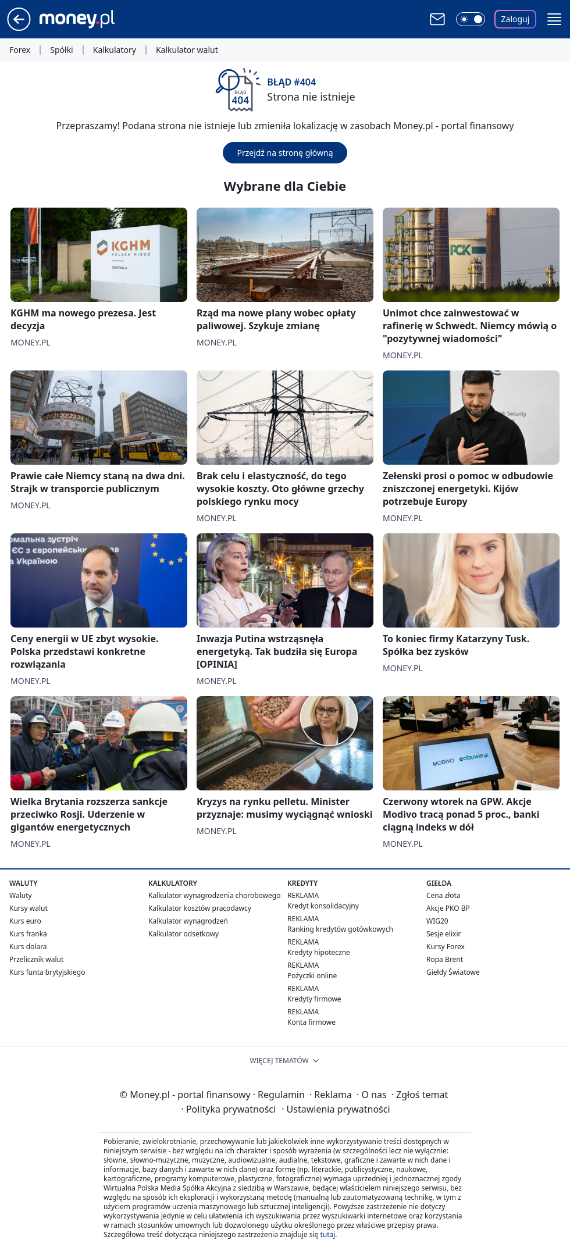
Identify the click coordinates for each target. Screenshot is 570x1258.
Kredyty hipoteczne (318, 952)
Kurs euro (25, 921)
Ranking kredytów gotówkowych (340, 929)
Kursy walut (28, 908)
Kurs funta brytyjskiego (47, 972)
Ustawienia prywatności (336, 1109)
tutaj (327, 1234)
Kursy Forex (445, 946)
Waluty (20, 895)
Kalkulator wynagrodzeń (188, 921)
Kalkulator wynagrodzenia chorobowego (214, 895)
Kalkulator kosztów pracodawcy (199, 908)
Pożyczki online (312, 976)
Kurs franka (28, 934)
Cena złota (443, 895)
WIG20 (437, 921)
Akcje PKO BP (448, 908)
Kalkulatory (114, 50)
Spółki (61, 50)
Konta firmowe (311, 1022)
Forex (19, 50)
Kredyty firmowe (314, 999)
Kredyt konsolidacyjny (323, 906)
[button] (554, 19)
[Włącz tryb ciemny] (470, 19)
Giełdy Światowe (453, 972)
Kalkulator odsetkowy (183, 934)
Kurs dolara (28, 946)
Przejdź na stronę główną (285, 152)
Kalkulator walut (187, 50)
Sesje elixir (443, 934)
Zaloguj (515, 18)
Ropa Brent (444, 959)
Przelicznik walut (36, 959)
